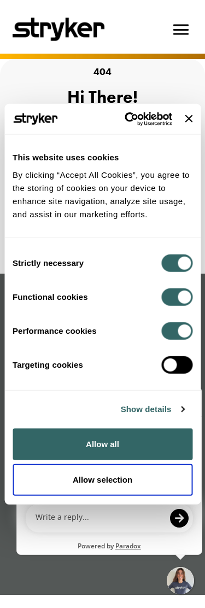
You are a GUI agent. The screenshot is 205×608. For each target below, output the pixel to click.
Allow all (102, 443)
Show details (146, 409)
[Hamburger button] (181, 29)
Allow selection (102, 479)
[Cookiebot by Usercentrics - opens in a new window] (128, 119)
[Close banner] (188, 119)
